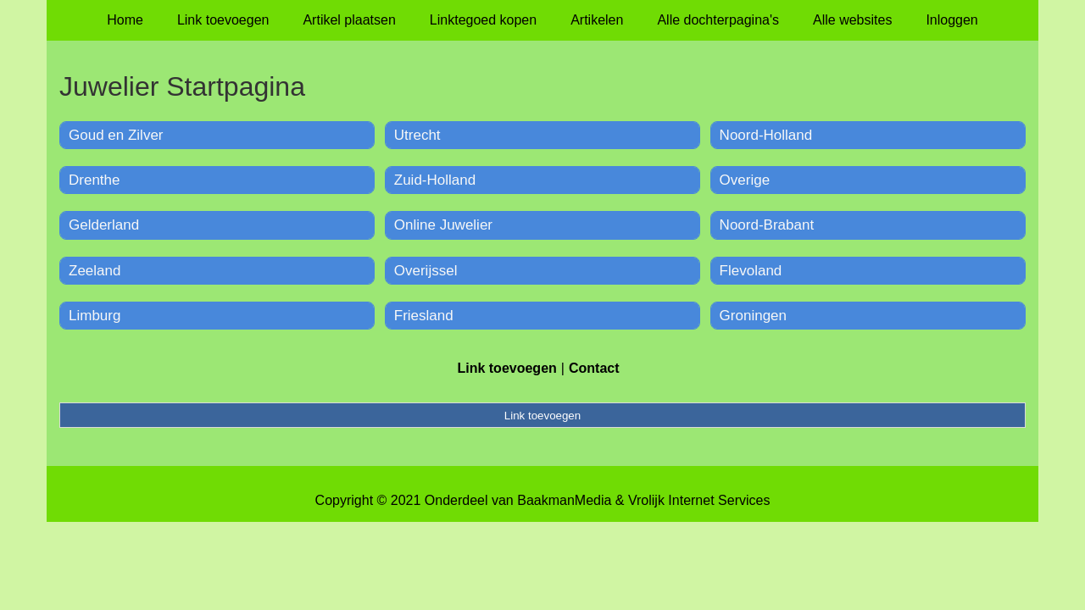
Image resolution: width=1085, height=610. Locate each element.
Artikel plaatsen (349, 20)
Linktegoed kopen (483, 20)
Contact (594, 368)
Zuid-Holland (435, 180)
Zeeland (94, 271)
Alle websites (852, 20)
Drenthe (94, 180)
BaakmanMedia (564, 500)
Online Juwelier (443, 225)
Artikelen (596, 20)
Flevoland (751, 271)
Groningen (753, 316)
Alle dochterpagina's (718, 20)
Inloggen (951, 20)
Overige (745, 180)
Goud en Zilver (116, 135)
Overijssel (426, 271)
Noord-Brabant (767, 225)
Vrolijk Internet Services (699, 500)
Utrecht (417, 135)
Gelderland (104, 225)
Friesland (423, 316)
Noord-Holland (766, 135)
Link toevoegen (223, 20)
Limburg (94, 316)
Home (125, 20)
